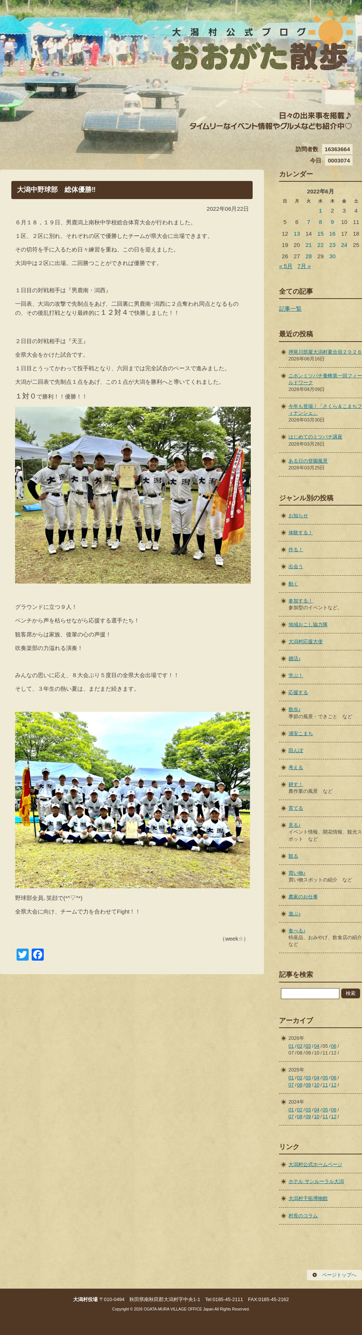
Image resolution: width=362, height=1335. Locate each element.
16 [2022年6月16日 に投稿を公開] (332, 233)
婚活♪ (294, 658)
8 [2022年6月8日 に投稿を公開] (320, 222)
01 (291, 1046)
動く (293, 584)
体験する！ (300, 532)
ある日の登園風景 (308, 461)
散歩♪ (294, 709)
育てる (295, 808)
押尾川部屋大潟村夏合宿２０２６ (325, 352)
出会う (295, 566)
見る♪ (294, 825)
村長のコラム (303, 1216)
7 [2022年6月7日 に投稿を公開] (308, 222)
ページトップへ (339, 1275)
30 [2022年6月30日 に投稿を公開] (332, 256)
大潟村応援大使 (305, 641)
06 (333, 1046)
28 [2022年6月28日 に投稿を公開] (308, 256)
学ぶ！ (295, 675)
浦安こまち (300, 733)
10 (316, 1085)
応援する (298, 692)
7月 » (304, 266)
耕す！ (295, 784)
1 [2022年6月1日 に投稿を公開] (320, 210)
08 (299, 1085)
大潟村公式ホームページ (315, 1164)
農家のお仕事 (303, 897)
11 (325, 1085)
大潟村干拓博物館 (308, 1198)
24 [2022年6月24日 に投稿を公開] (344, 245)
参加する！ (300, 601)
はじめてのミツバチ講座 (315, 437)
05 (325, 1078)
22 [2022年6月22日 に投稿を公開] (321, 245)
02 (299, 1046)
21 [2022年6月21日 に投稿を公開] (308, 245)
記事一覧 (290, 308)
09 (308, 1085)
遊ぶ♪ (294, 914)
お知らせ (298, 515)
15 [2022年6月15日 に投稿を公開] (321, 233)
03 (308, 1046)
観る (293, 856)
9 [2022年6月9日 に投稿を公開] (332, 222)
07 (291, 1085)
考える (295, 767)
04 (316, 1046)
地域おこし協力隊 (308, 624)
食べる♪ (296, 930)
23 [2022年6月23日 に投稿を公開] (332, 245)
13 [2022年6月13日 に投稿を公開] (297, 233)
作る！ (295, 549)
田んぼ (295, 750)
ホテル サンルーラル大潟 (316, 1181)
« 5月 (286, 266)
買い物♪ (296, 873)
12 (333, 1085)
